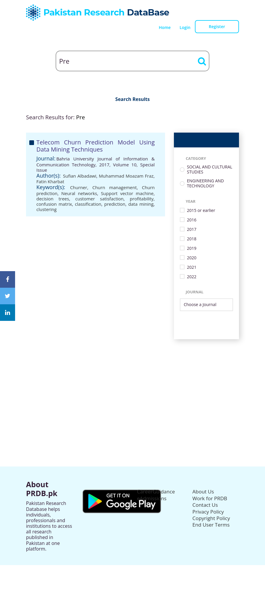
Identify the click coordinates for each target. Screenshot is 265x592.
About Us (203, 491)
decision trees (52, 199)
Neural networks (79, 193)
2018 (191, 239)
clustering (46, 209)
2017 (191, 229)
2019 (191, 248)
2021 (191, 267)
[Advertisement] (132, 380)
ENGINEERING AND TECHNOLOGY (205, 183)
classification (88, 204)
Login (185, 27)
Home (165, 27)
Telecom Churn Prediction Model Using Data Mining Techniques (95, 145)
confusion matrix (54, 204)
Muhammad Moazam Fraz (126, 176)
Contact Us (205, 504)
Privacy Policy (208, 511)
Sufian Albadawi (79, 176)
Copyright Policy (211, 518)
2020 (191, 257)
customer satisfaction (99, 199)
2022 (191, 276)
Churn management (114, 187)
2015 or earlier (201, 210)
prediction (114, 204)
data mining (140, 204)
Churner (78, 187)
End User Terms (211, 524)
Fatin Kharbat (50, 181)
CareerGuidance (156, 491)
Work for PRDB (210, 498)
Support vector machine (127, 193)
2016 (191, 220)
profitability (141, 199)
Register (217, 26)
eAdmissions (152, 498)
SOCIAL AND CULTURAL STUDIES (209, 170)
